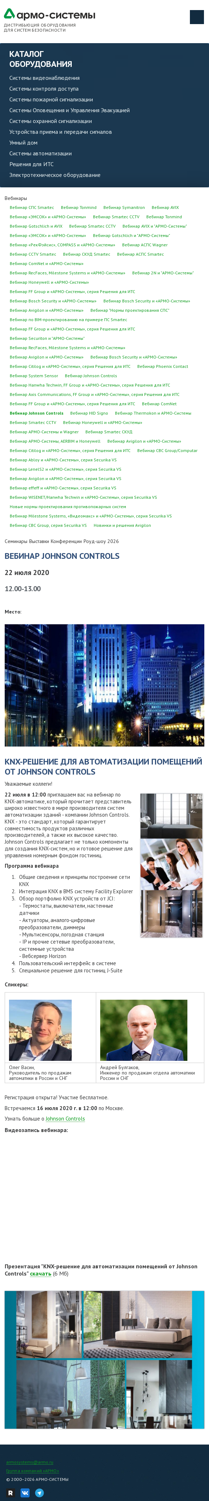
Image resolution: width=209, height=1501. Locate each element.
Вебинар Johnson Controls (91, 375)
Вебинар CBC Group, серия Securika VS (48, 525)
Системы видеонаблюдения (44, 77)
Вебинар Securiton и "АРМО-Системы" (47, 338)
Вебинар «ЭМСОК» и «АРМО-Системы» (48, 216)
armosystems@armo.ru (29, 1462)
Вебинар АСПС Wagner (145, 244)
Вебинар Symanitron (124, 207)
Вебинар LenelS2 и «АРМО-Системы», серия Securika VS (65, 469)
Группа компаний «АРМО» (32, 1470)
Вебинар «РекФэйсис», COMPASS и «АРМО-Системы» (62, 244)
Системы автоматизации (40, 153)
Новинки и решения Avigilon (122, 525)
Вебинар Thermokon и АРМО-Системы (153, 413)
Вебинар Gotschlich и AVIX (36, 226)
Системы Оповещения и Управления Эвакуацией (69, 110)
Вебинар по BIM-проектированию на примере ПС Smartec (68, 319)
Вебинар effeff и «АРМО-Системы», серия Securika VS (63, 488)
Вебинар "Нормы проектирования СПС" (129, 310)
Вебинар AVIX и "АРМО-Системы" (155, 226)
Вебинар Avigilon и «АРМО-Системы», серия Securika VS (65, 478)
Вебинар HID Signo (89, 413)
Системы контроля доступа (44, 88)
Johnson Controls (65, 1118)
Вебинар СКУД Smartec (86, 254)
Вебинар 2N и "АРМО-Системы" (163, 272)
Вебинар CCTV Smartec (33, 254)
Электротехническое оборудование (55, 174)
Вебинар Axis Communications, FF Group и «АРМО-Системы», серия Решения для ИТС (94, 394)
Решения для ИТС (31, 164)
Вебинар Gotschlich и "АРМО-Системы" (131, 235)
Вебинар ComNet (159, 403)
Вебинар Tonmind (79, 207)
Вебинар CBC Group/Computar (167, 450)
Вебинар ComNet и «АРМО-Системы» (47, 263)
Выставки (39, 541)
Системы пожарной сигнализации (51, 99)
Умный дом (23, 142)
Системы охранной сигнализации (50, 120)
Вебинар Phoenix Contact (162, 366)
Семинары (16, 541)
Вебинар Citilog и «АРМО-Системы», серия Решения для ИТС (70, 366)
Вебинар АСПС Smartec (140, 254)
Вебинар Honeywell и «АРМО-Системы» (49, 282)
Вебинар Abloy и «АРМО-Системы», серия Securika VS (63, 459)
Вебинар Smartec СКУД (109, 431)
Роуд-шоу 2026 (101, 541)
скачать (41, 1273)
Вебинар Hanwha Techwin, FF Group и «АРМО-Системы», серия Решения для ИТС (90, 385)
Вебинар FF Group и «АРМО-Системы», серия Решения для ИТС (72, 291)
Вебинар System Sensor (34, 375)
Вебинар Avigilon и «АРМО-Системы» (47, 310)
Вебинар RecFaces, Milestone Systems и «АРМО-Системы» (67, 272)
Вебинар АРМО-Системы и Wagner (44, 431)
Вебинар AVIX (165, 207)
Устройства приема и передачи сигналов (60, 131)
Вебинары (16, 198)
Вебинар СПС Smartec (32, 207)
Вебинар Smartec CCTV (116, 216)
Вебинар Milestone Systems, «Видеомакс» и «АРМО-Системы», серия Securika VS (91, 516)
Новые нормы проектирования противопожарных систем (68, 506)
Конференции (66, 541)
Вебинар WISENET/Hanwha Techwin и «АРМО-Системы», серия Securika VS (83, 497)
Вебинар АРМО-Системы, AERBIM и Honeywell (55, 441)
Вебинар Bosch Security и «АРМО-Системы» (53, 301)
